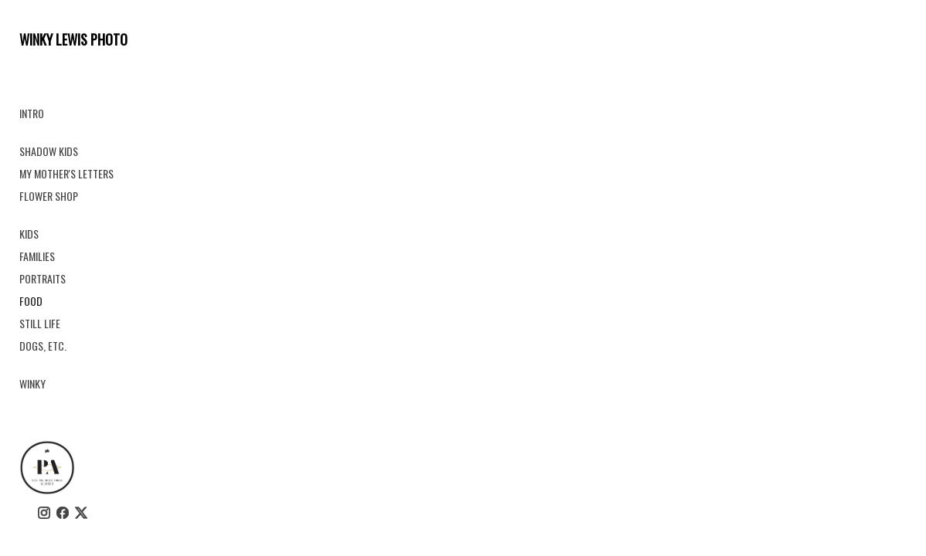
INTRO (31, 113)
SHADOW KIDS (48, 151)
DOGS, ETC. (42, 345)
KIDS (29, 233)
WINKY (32, 383)
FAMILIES (37, 256)
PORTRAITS (42, 278)
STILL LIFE (39, 323)
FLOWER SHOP (48, 196)
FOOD (31, 301)
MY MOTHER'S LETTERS (66, 173)
